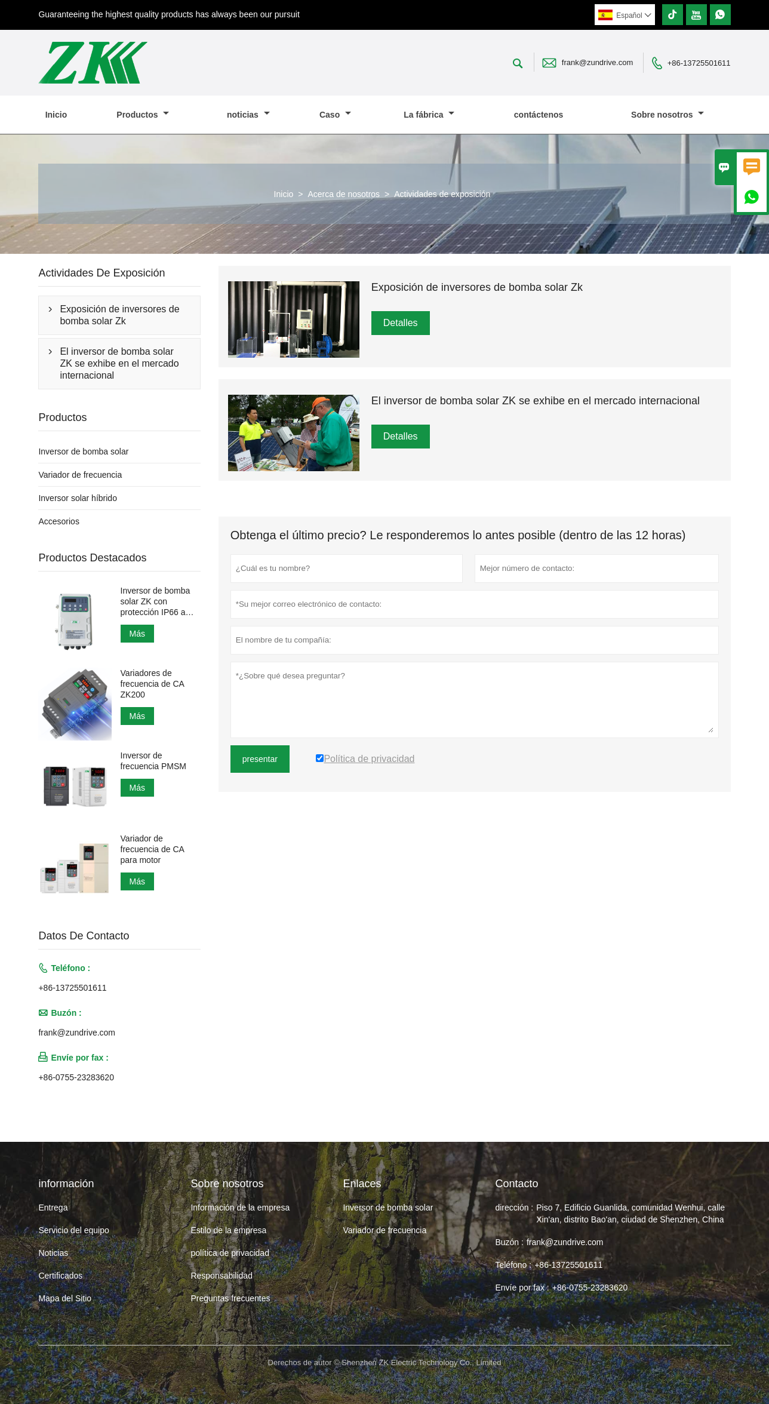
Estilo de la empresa (228, 1230)
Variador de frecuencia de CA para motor (152, 849)
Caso (335, 114)
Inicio (56, 114)
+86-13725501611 (699, 63)
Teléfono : (513, 1265)
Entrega (52, 1207)
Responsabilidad (221, 1275)
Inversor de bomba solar (83, 451)
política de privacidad (229, 1253)
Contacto (516, 1184)
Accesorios (58, 521)
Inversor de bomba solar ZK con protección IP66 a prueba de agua (155, 601)
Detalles (400, 323)
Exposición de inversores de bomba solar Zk (119, 315)
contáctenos (538, 114)
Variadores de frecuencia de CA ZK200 (152, 683)
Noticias (53, 1253)
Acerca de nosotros (343, 194)
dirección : (514, 1207)
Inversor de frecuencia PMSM (153, 761)
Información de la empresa (240, 1207)
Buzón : (509, 1242)
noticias (248, 114)
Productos (142, 114)
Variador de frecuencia (80, 475)
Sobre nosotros (667, 114)
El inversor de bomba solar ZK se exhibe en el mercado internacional (119, 363)
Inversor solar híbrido (77, 498)
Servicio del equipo (73, 1230)
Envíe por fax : (522, 1287)
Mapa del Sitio (64, 1298)
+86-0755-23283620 (76, 1077)
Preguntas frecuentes (230, 1298)
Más (137, 633)
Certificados (60, 1275)
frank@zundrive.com (597, 62)
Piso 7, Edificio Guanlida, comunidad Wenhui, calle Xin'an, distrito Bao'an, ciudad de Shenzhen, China (630, 1213)
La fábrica (429, 114)
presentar (260, 759)
